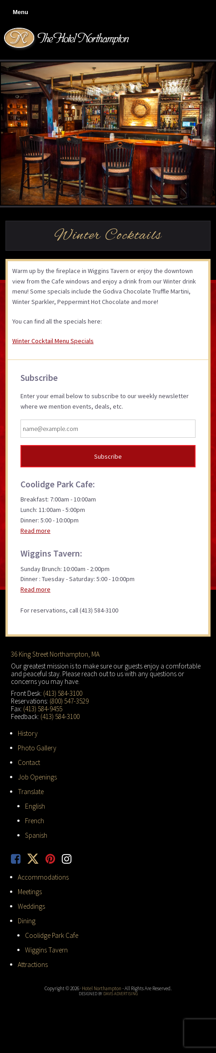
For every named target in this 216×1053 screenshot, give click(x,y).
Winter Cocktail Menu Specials (53, 341)
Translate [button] (31, 791)
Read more (35, 530)
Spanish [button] (36, 835)
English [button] (35, 806)
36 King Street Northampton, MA (55, 654)
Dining (26, 920)
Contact (29, 762)
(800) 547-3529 (69, 701)
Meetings (30, 891)
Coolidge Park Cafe (51, 935)
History (28, 733)
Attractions (33, 964)
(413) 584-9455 (42, 708)
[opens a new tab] (19, 859)
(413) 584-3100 (62, 693)
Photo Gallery (37, 748)
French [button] (34, 820)
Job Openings (37, 777)
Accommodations (43, 877)
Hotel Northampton (67, 38)
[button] (19, 12)
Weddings (31, 906)
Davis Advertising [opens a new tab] (120, 993)
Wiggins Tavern (46, 950)
